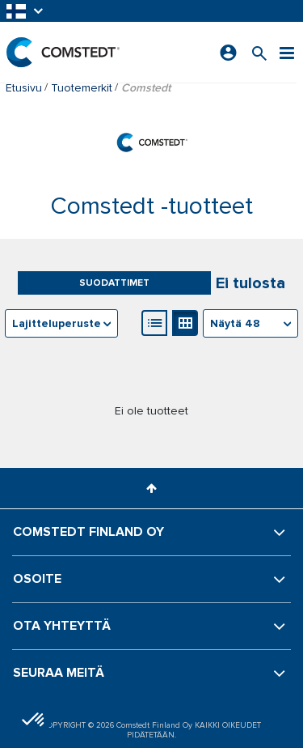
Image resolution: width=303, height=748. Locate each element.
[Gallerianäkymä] (185, 323)
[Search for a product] (259, 52)
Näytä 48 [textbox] (235, 323)
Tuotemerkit (81, 88)
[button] (25, 11)
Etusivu (24, 88)
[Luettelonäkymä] (154, 323)
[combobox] (250, 323)
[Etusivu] (63, 52)
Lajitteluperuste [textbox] (56, 323)
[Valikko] (287, 52)
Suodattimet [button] (114, 283)
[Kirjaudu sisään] (228, 52)
